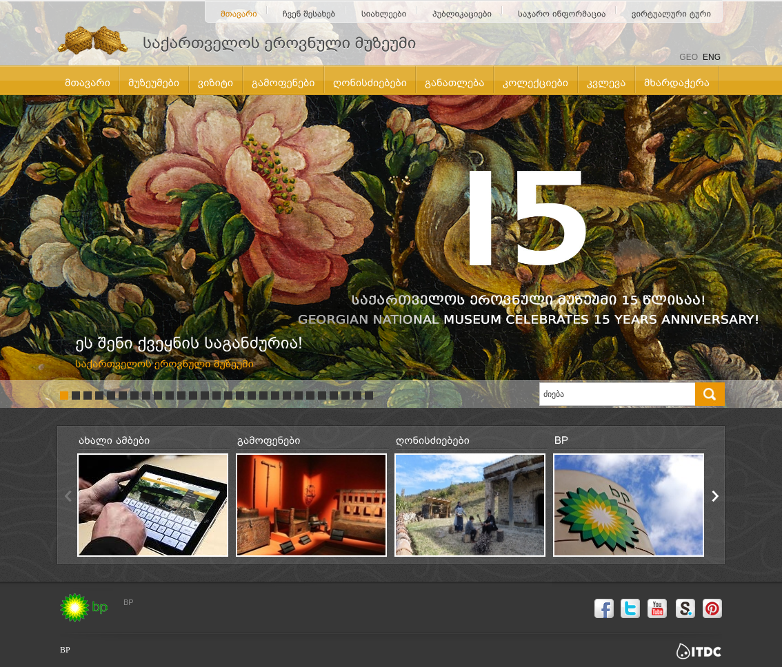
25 (345, 395)
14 (216, 395)
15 (228, 395)
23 (322, 395)
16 (240, 395)
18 (263, 395)
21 (298, 395)
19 (275, 395)
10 (170, 395)
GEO (688, 57)
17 (252, 395)
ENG (712, 57)
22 (310, 395)
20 (287, 395)
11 (181, 395)
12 (193, 395)
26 (357, 395)
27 (369, 395)
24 (334, 395)
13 (205, 395)
